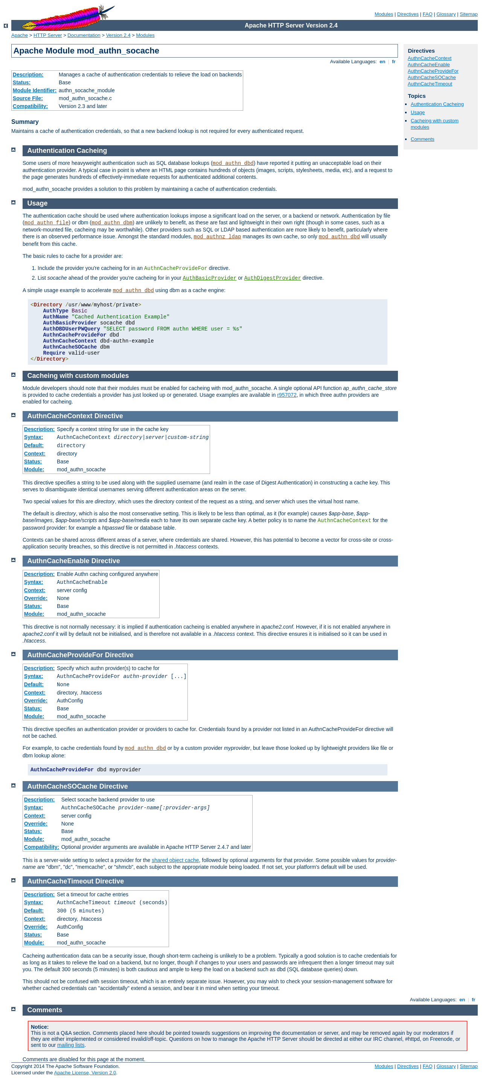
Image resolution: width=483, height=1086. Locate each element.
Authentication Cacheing (437, 104)
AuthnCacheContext (429, 58)
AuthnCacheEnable (429, 64)
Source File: (28, 98)
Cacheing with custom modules (78, 375)
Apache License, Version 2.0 (85, 1072)
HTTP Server (48, 35)
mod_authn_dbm (112, 223)
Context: (35, 454)
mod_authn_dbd (233, 163)
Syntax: (33, 437)
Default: (34, 445)
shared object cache (175, 860)
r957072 (286, 395)
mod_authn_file (46, 223)
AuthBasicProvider (210, 278)
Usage (418, 112)
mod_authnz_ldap (217, 237)
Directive (108, 416)
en (382, 61)
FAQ (428, 14)
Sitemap (469, 14)
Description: (28, 75)
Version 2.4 (118, 35)
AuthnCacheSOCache (432, 77)
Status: (21, 82)
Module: (34, 469)
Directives (408, 14)
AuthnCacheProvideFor (433, 71)
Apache (19, 35)
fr (394, 61)
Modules (384, 14)
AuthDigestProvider (272, 278)
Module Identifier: (35, 90)
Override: (35, 598)
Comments (422, 139)
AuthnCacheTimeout (430, 84)
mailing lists (70, 1045)
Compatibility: (30, 106)
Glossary (446, 14)
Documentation (83, 35)
